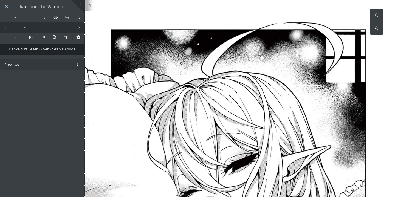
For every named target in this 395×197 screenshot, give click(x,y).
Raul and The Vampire (42, 7)
